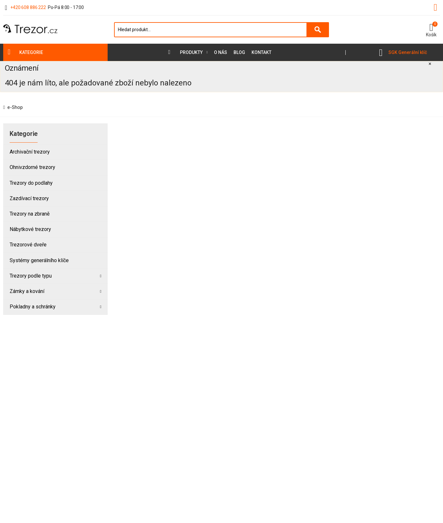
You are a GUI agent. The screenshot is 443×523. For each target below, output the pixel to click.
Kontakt (261, 52)
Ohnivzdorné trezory (32, 167)
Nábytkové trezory (30, 229)
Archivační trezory (30, 152)
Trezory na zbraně (29, 214)
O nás (220, 52)
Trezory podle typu (31, 276)
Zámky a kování (27, 291)
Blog (239, 52)
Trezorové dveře (28, 245)
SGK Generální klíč (407, 52)
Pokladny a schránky (33, 307)
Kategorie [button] (31, 52)
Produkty (191, 52)
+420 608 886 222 (28, 7)
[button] (431, 29)
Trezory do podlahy (31, 183)
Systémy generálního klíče (39, 260)
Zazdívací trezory (29, 198)
